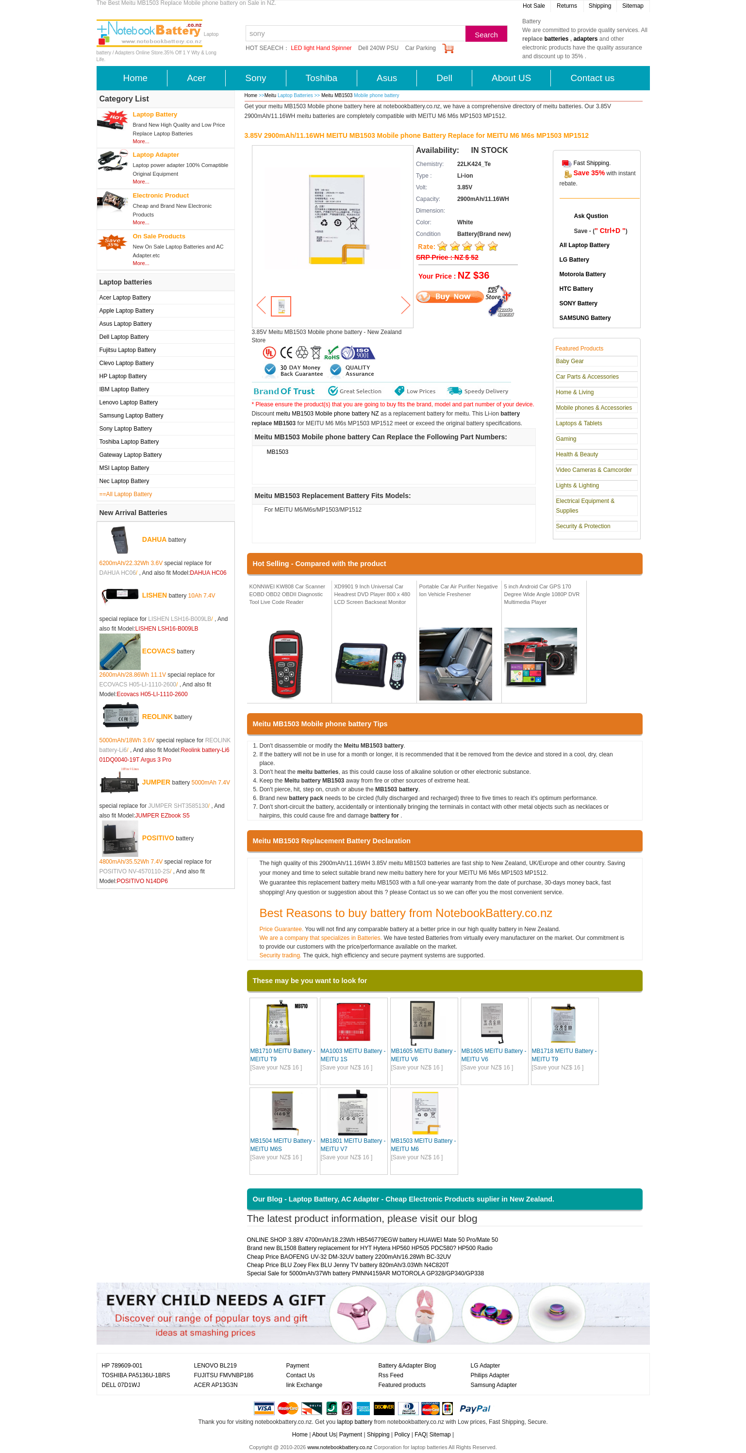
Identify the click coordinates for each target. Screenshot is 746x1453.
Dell (444, 78)
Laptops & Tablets (579, 423)
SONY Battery (578, 303)
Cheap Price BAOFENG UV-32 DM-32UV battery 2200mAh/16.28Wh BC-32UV (349, 1256)
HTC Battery (576, 288)
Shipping (600, 5)
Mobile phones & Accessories (594, 407)
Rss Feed (391, 1375)
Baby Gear (570, 361)
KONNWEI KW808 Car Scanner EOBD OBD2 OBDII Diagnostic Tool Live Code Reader (287, 594)
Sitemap (633, 5)
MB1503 (278, 452)
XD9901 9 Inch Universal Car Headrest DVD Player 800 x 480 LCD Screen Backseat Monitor (372, 594)
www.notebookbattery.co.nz (339, 1447)
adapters (585, 38)
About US (511, 78)
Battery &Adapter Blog (407, 1365)
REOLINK (157, 716)
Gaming (566, 438)
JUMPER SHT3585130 (178, 805)
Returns (567, 5)
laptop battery (354, 1422)
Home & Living (575, 392)
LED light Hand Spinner (321, 48)
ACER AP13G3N (216, 1385)
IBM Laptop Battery (124, 389)
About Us (324, 1434)
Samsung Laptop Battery (131, 415)
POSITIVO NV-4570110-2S (134, 871)
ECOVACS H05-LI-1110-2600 (138, 684)
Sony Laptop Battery (125, 428)
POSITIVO (158, 838)
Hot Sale (534, 5)
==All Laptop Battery (125, 494)
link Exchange (304, 1385)
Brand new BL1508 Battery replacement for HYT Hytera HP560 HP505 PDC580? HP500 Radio (370, 1248)
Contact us (592, 78)
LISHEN (154, 595)
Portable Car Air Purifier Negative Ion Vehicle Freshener (458, 590)
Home (135, 78)
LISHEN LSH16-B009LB (179, 619)
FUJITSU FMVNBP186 (224, 1375)
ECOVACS (158, 651)
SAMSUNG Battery (585, 318)
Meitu (270, 95)
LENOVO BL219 (215, 1365)
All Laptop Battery (585, 245)
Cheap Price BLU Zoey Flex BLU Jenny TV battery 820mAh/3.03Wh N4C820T (348, 1265)
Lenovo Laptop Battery (128, 402)
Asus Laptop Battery (125, 323)
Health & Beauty (577, 454)
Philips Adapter (490, 1375)
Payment (297, 1365)
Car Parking (420, 48)
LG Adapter (485, 1365)
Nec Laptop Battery (124, 481)
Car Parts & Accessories (587, 376)
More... (141, 141)
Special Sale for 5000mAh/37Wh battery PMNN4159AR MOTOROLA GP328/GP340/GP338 (365, 1273)
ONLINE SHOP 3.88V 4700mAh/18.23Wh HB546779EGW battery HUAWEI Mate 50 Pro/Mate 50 (372, 1239)
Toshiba (322, 78)
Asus (387, 78)
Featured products (402, 1385)
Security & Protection (583, 526)
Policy (402, 1434)
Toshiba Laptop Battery (129, 441)
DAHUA (154, 539)
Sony (255, 78)
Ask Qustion (591, 216)
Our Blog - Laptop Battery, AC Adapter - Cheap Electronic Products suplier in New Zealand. (404, 1199)
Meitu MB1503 (337, 95)
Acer (196, 78)
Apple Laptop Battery (126, 310)
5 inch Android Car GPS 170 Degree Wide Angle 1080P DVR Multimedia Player (542, 594)
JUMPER (156, 782)
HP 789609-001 (122, 1365)
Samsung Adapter (494, 1385)
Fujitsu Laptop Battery (127, 350)
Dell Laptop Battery (124, 337)
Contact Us (300, 1375)
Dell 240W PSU (378, 48)
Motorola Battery (583, 274)
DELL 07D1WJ (121, 1385)
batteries (556, 38)
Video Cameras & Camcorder (594, 470)
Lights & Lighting (577, 485)
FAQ (420, 1434)
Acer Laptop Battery (125, 297)
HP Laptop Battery (123, 376)
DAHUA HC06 (117, 572)
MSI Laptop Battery (124, 468)
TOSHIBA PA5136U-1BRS (136, 1375)
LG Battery (574, 259)
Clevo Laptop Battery (126, 363)
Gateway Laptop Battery (130, 454)
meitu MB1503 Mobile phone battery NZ (327, 413)
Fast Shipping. (592, 163)
